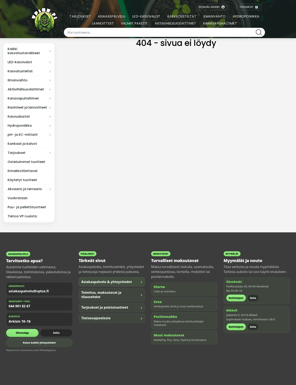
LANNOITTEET (103, 23)
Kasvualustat (19, 117)
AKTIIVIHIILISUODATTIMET (175, 23)
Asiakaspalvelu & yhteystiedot (111, 281)
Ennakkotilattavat (23, 171)
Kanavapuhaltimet (23, 98)
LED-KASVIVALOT (146, 16)
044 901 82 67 (19, 306)
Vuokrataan (18, 198)
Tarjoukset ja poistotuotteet (111, 307)
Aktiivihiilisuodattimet (26, 89)
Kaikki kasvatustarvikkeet (24, 51)
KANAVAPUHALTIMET (220, 23)
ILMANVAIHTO (214, 16)
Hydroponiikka (20, 126)
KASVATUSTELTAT (181, 16)
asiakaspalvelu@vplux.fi (29, 291)
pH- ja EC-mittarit (23, 135)
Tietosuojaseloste (111, 318)
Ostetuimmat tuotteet (26, 162)
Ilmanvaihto (18, 80)
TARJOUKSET (80, 16)
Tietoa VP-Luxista (22, 216)
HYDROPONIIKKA (246, 16)
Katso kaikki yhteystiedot (39, 342)
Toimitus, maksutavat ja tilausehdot (111, 294)
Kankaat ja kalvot (22, 144)
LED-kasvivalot (20, 62)
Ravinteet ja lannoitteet (27, 107)
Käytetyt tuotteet (22, 180)
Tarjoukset (16, 153)
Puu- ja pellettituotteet (27, 207)
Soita (56, 333)
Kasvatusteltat (20, 71)
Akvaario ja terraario (25, 189)
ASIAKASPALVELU (111, 16)
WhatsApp (22, 333)
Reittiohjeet (236, 298)
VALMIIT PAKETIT (134, 23)
